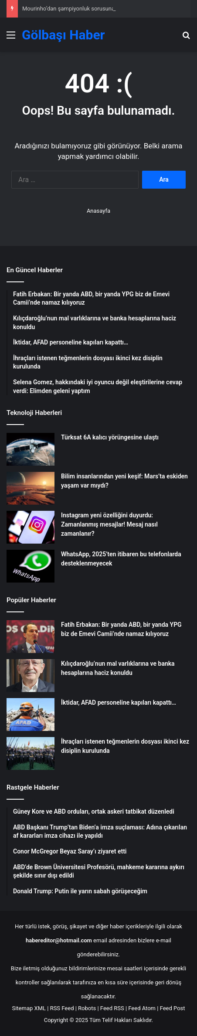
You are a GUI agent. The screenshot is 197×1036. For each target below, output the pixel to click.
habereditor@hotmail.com (59, 940)
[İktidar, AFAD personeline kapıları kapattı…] (30, 714)
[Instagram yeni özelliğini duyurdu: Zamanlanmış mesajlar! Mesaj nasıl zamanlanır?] (30, 527)
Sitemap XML (29, 1008)
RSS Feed (62, 1008)
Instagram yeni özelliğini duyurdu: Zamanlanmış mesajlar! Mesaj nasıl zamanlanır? (109, 524)
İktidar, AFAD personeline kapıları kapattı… (118, 702)
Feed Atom (142, 1008)
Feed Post (172, 1008)
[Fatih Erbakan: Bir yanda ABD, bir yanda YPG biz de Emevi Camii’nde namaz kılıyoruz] (30, 636)
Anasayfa (98, 210)
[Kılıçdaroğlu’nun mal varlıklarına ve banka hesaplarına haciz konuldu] (30, 675)
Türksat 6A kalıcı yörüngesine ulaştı (110, 437)
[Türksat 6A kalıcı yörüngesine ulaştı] (30, 449)
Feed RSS (112, 1008)
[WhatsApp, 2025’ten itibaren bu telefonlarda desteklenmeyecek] (30, 566)
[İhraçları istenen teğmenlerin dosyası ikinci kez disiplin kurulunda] (30, 753)
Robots (87, 1008)
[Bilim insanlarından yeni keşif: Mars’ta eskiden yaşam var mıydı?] (30, 488)
